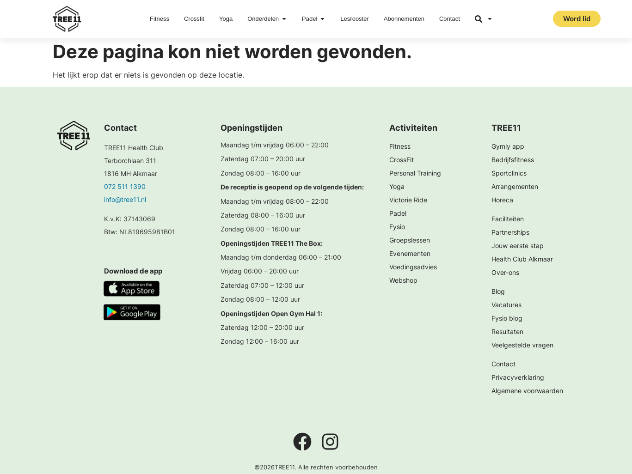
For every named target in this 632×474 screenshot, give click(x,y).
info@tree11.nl (125, 199)
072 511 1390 (125, 186)
